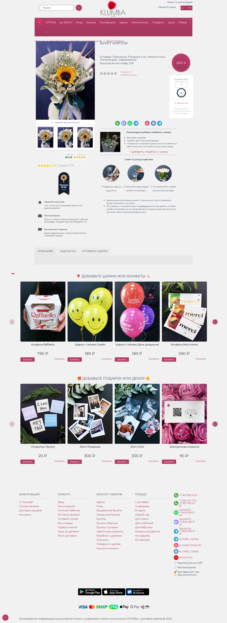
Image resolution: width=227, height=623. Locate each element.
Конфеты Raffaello (43, 344)
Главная (40, 41)
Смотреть (59, 359)
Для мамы (141, 518)
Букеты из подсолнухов (86, 41)
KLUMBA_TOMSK (188, 539)
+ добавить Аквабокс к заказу (149, 151)
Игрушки (102, 539)
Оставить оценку (128, 75)
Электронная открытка (184, 446)
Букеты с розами (107, 527)
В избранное (181, 103)
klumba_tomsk (188, 551)
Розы (79, 22)
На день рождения (147, 531)
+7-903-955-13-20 (188, 495)
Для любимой (144, 523)
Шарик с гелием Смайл (90, 344)
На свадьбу (142, 535)
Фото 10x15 (137, 446)
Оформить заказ (167, 7)
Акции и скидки (107, 548)
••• (47, 31)
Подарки (158, 22)
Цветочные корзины (109, 531)
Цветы (124, 22)
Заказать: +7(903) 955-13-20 (187, 512)
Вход (170, 2)
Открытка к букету (43, 446)
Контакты (25, 514)
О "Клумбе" (26, 502)
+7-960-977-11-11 (188, 500)
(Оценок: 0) (126, 72)
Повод (182, 22)
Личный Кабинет (69, 510)
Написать (185, 557)
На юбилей (142, 539)
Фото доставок (67, 535)
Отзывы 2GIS (66, 165)
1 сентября (142, 502)
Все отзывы (65, 523)
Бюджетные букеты (109, 510)
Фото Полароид (90, 446)
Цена (171, 22)
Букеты (91, 22)
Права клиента (67, 527)
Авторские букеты (108, 514)
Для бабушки (144, 527)
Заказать (181, 92)
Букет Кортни (115, 41)
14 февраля (142, 506)
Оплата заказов (29, 506)
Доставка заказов (30, 510)
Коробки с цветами (109, 535)
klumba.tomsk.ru (188, 545)
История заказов (68, 514)
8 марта (140, 510)
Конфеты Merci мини (184, 344)
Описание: (45, 251)
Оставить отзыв (68, 518)
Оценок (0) (68, 251)
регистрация (185, 2)
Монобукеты (108, 22)
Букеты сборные (107, 523)
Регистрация (66, 506)
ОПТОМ (51, 22)
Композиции (140, 22)
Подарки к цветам (108, 544)
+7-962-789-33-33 (187, 504)
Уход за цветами (68, 531)
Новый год (142, 514)
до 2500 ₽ (66, 22)
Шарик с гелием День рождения (137, 344)
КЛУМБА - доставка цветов (39, 22)
